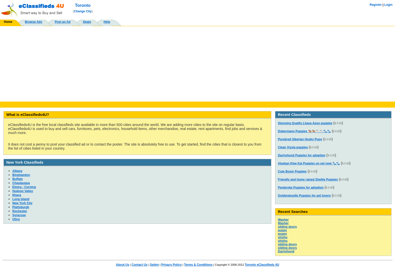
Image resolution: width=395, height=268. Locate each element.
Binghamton (21, 175)
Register (376, 5)
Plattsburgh (20, 207)
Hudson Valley (22, 191)
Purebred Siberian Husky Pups (300, 139)
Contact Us (139, 264)
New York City (22, 203)
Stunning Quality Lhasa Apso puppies (305, 123)
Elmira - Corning (24, 187)
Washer (283, 219)
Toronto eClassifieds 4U (262, 264)
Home (8, 22)
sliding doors (287, 227)
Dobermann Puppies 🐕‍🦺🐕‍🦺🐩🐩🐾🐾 (304, 131)
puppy (282, 230)
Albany (17, 171)
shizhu (282, 237)
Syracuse (19, 215)
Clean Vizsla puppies (293, 147)
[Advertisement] (197, 64)
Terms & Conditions (198, 264)
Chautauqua (21, 183)
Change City (83, 11)
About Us (122, 264)
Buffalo (17, 179)
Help (107, 22)
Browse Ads (33, 22)
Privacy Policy (171, 264)
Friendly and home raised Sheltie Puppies (308, 179)
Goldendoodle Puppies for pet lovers (304, 195)
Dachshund (286, 251)
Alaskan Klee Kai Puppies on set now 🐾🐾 (309, 163)
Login (388, 5)
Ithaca (16, 195)
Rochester (19, 211)
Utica (16, 219)
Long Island (20, 199)
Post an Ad (62, 22)
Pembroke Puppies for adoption (300, 187)
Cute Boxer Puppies (292, 171)
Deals (87, 22)
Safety (154, 264)
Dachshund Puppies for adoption (301, 155)
